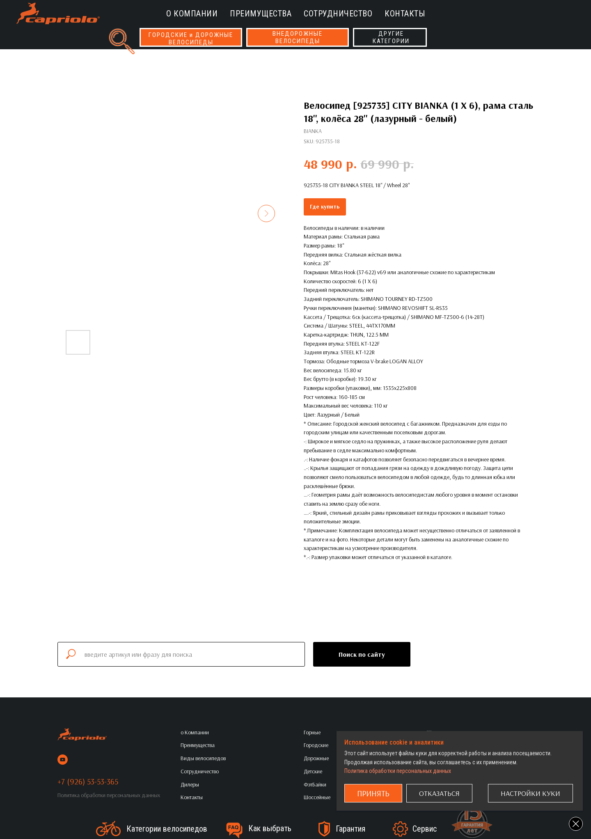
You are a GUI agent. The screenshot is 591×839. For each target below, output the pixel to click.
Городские (316, 745)
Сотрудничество (338, 13)
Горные (312, 732)
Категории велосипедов (166, 829)
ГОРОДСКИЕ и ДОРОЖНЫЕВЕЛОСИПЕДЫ (191, 38)
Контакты (405, 13)
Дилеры (190, 784)
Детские (313, 771)
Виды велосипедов (203, 758)
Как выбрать (269, 828)
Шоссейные (317, 797)
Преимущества (260, 13)
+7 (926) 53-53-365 (87, 781)
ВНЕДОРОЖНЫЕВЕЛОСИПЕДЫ (298, 37)
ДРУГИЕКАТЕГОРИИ (391, 37)
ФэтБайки (315, 784)
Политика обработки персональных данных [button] (108, 795)
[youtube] (62, 759)
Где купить (325, 206)
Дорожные (316, 758)
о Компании (192, 13)
